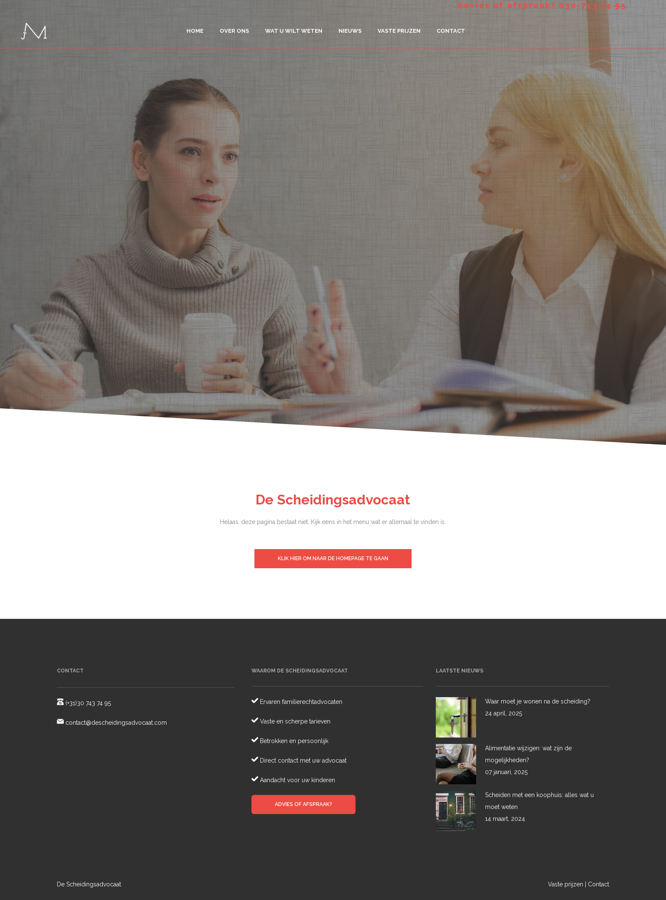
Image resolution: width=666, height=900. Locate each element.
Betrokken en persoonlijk (293, 741)
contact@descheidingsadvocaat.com (115, 722)
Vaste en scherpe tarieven (294, 721)
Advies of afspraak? (303, 804)
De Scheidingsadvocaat (89, 884)
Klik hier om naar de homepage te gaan (333, 558)
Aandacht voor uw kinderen (296, 780)
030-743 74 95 (592, 5)
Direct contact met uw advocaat (302, 760)
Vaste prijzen (565, 884)
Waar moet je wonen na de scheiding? (537, 701)
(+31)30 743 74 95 (87, 703)
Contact (598, 884)
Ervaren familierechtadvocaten (300, 701)
